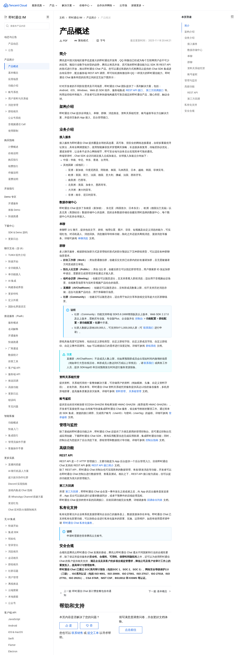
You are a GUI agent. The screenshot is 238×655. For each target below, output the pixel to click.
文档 (61, 17)
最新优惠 (38, 5)
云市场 (123, 5)
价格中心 (86, 5)
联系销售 (78, 637)
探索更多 (138, 5)
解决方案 (68, 5)
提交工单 (93, 637)
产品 (53, 5)
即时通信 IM (75, 17)
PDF (63, 40)
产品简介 (91, 17)
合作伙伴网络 (106, 5)
